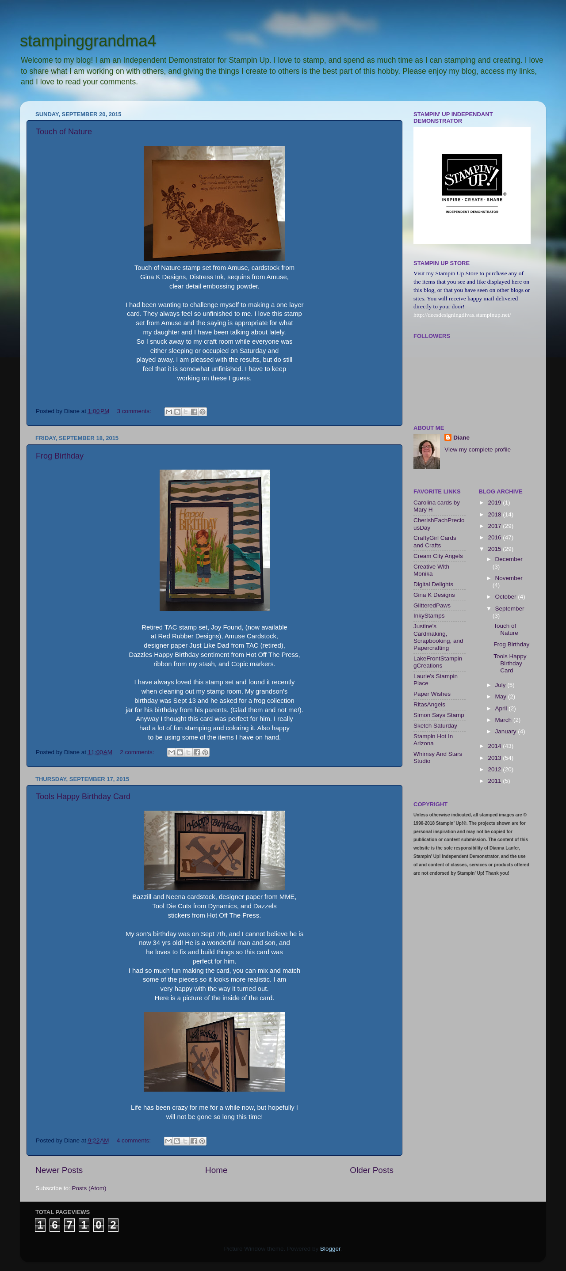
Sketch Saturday (435, 725)
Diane (461, 437)
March (504, 720)
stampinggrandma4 (88, 41)
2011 (495, 781)
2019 (495, 502)
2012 (495, 769)
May (501, 696)
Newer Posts (59, 1170)
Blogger (330, 1248)
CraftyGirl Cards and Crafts (434, 541)
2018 (495, 514)
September (509, 608)
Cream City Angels (438, 556)
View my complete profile (477, 449)
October (506, 596)
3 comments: (135, 411)
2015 (495, 549)
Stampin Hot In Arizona (433, 740)
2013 (495, 758)
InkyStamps (429, 615)
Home (216, 1170)
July (501, 685)
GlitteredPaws (432, 605)
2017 (495, 526)
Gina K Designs (434, 595)
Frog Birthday (60, 455)
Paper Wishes (432, 694)
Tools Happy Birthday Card (83, 796)
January (506, 731)
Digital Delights (433, 584)
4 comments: (135, 1140)
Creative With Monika (431, 570)
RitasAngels (429, 704)
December (509, 559)
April (502, 708)
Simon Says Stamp (438, 715)
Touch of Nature (64, 131)
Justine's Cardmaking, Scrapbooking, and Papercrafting (438, 637)
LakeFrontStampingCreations (437, 662)
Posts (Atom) (89, 1188)
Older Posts (372, 1170)
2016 (495, 537)
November (509, 578)
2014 (495, 746)
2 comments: (138, 752)
